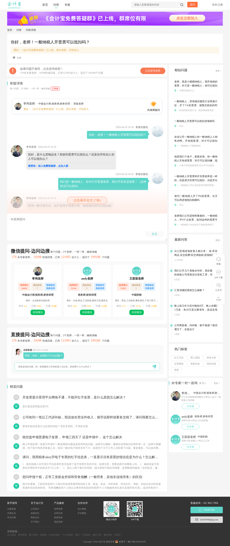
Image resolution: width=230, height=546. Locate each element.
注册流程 (11, 509)
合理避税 (178, 364)
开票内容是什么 (184, 90)
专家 (67, 4)
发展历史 (35, 513)
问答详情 (31, 30)
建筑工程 (97, 535)
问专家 (190, 406)
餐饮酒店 (108, 535)
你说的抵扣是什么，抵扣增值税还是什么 (196, 110)
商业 (77, 535)
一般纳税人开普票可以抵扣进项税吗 (194, 121)
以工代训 (178, 357)
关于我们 (35, 522)
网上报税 (195, 357)
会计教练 (82, 509)
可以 (178, 126)
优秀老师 (58, 509)
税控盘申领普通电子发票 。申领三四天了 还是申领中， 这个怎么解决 (72, 437)
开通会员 (11, 513)
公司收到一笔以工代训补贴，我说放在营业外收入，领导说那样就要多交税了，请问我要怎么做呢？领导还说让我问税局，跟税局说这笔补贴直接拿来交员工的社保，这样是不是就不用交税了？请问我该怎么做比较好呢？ (91, 417)
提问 (192, 4)
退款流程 (58, 522)
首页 (45, 4)
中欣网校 (82, 513)
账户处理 (33, 535)
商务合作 (35, 517)
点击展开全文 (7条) (87, 200)
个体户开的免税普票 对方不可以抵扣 (194, 165)
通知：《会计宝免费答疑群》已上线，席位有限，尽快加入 (46, 50)
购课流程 (58, 517)
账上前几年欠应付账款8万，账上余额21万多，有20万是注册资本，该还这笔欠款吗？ (195, 309)
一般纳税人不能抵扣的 (187, 146)
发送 (154, 233)
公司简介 (35, 509)
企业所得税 (54, 535)
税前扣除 (211, 364)
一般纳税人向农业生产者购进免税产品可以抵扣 (199, 224)
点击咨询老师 (152, 70)
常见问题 (11, 517)
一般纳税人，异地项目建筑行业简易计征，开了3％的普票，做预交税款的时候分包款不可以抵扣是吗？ (195, 105)
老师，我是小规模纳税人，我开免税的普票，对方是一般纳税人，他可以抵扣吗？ (195, 85)
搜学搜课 (22, 535)
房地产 (118, 535)
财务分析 (211, 357)
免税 (176, 370)
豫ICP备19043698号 (137, 541)
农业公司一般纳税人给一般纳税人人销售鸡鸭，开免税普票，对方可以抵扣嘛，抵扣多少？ (195, 141)
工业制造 (86, 535)
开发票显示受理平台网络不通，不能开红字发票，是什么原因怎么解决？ (74, 397)
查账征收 (195, 364)
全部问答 (58, 513)
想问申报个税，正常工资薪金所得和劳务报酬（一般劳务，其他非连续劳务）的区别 (82, 477)
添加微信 (38, 312)
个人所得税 (67, 535)
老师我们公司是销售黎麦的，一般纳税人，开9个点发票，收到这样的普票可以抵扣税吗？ (195, 219)
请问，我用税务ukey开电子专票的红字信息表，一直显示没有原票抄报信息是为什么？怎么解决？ (91, 457)
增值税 (43, 535)
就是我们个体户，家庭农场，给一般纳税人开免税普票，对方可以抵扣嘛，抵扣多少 (195, 160)
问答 (56, 4)
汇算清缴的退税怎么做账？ (189, 290)
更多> (218, 71)
